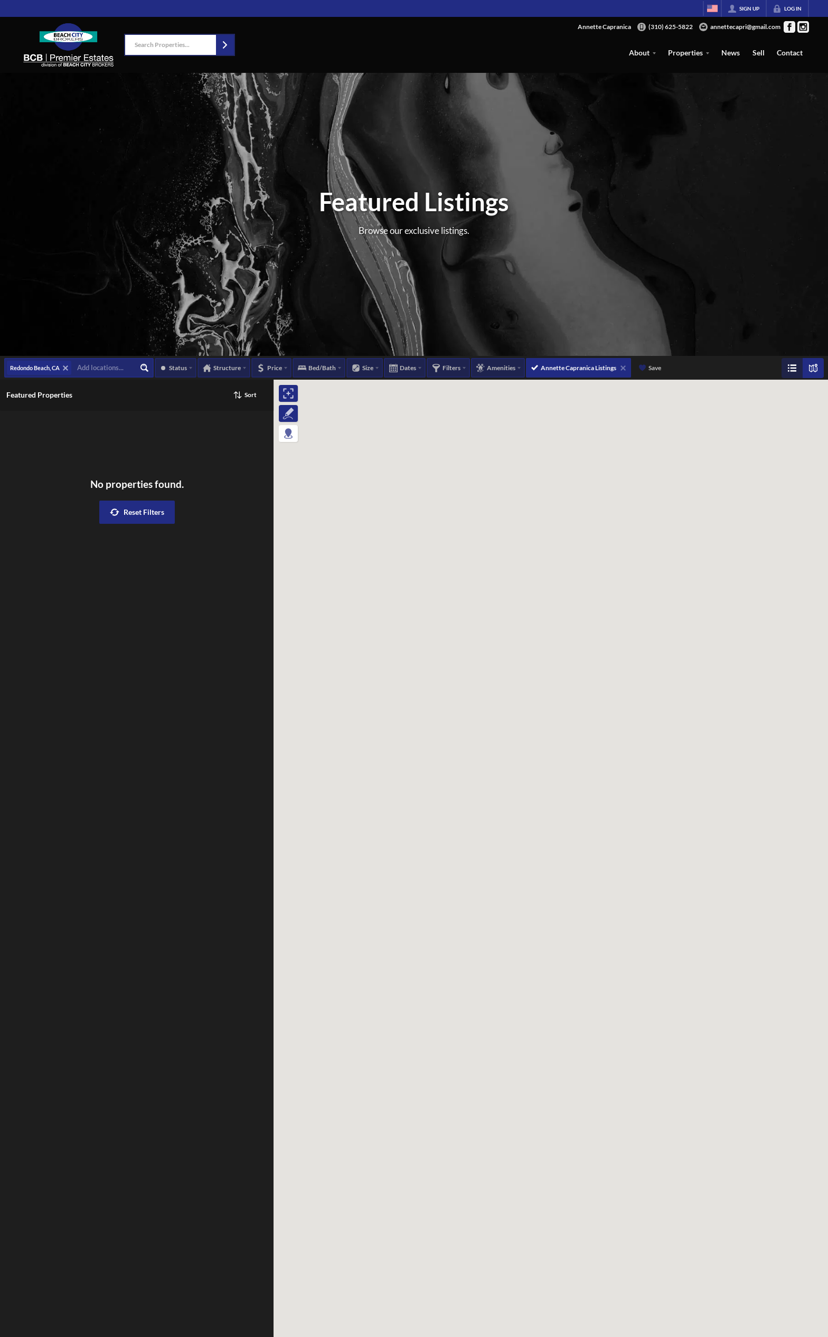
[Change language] (712, 8)
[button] (225, 45)
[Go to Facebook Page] (789, 27)
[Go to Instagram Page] (803, 27)
